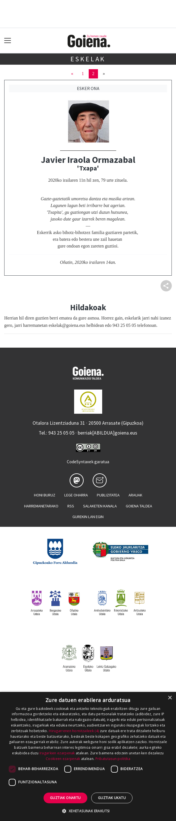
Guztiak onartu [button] (65, 797)
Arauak (135, 495)
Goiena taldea (139, 506)
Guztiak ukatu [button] (112, 797)
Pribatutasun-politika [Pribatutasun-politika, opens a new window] (112, 758)
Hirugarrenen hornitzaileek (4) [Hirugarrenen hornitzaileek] (74, 730)
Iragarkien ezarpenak (57, 753)
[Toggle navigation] (8, 41)
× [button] (170, 698)
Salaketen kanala (100, 506)
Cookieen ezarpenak (63, 758)
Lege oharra (76, 495)
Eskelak (88, 59)
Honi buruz (44, 495)
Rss (70, 506)
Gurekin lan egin (88, 516)
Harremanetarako (41, 506)
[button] (87, 810)
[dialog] (88, 756)
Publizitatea (108, 495)
